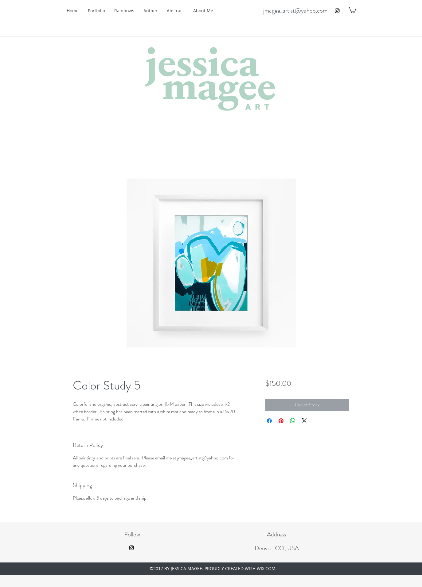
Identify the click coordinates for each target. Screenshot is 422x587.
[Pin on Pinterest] (281, 420)
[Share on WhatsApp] (292, 420)
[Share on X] (304, 420)
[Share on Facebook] (269, 420)
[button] (352, 9)
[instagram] (337, 11)
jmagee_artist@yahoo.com (295, 10)
